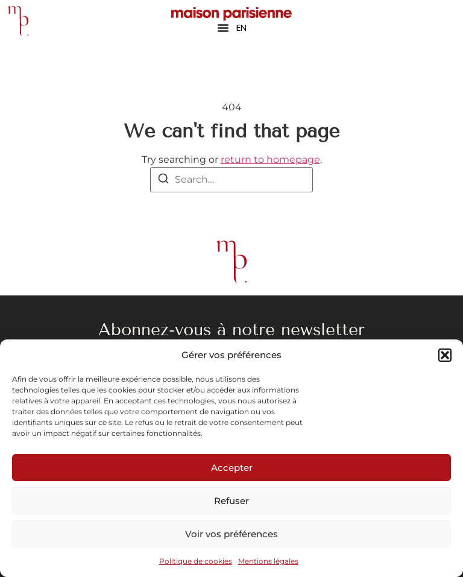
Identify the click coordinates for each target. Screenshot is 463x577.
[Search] (163, 181)
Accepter (232, 467)
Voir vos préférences (231, 534)
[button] (445, 355)
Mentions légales (268, 561)
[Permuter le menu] (223, 28)
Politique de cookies (195, 561)
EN (241, 27)
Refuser (231, 500)
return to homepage (270, 159)
